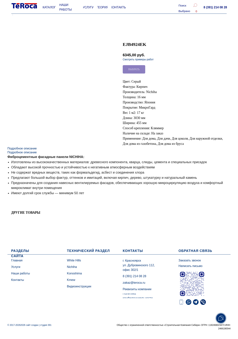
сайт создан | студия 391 (39, 325)
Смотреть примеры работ (138, 59)
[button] (215, 7)
